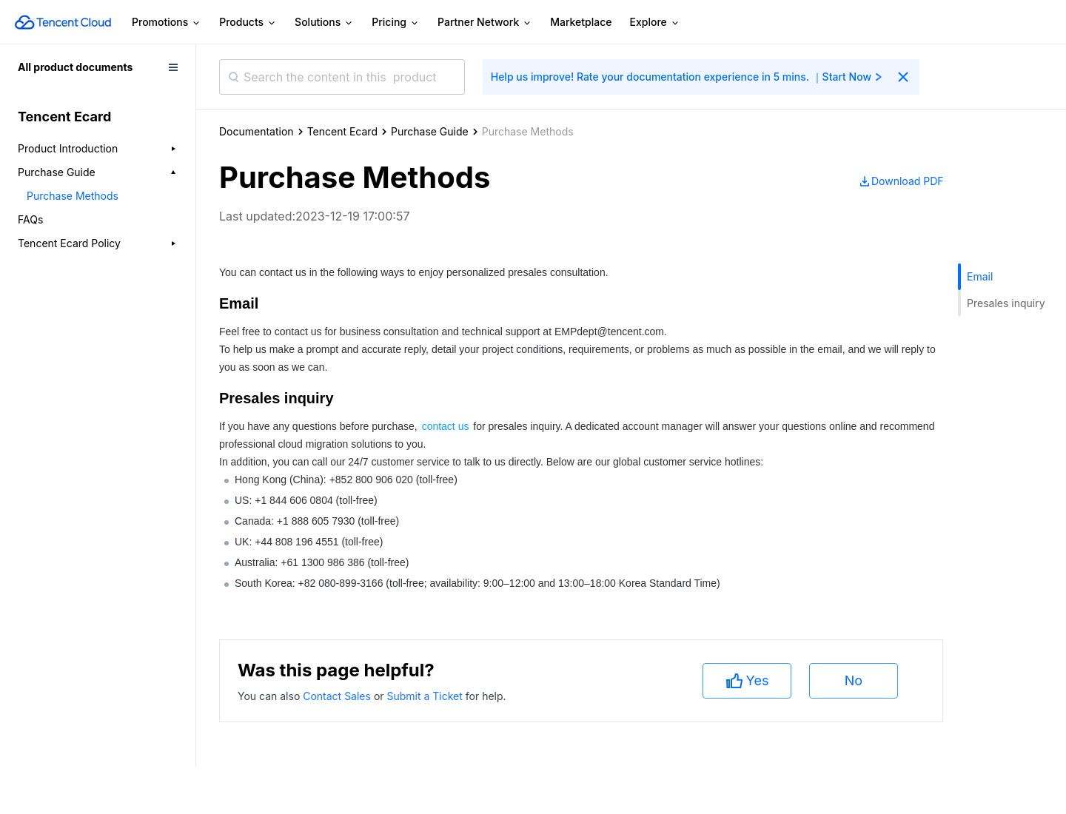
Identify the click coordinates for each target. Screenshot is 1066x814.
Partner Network (485, 23)
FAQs (30, 219)
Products (248, 23)
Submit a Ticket (425, 696)
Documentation (256, 131)
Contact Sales (338, 696)
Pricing (396, 23)
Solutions (324, 23)
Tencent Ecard (342, 131)
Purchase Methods (72, 195)
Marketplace (580, 22)
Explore (655, 23)
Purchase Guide (430, 131)
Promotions (166, 23)
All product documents (75, 67)
